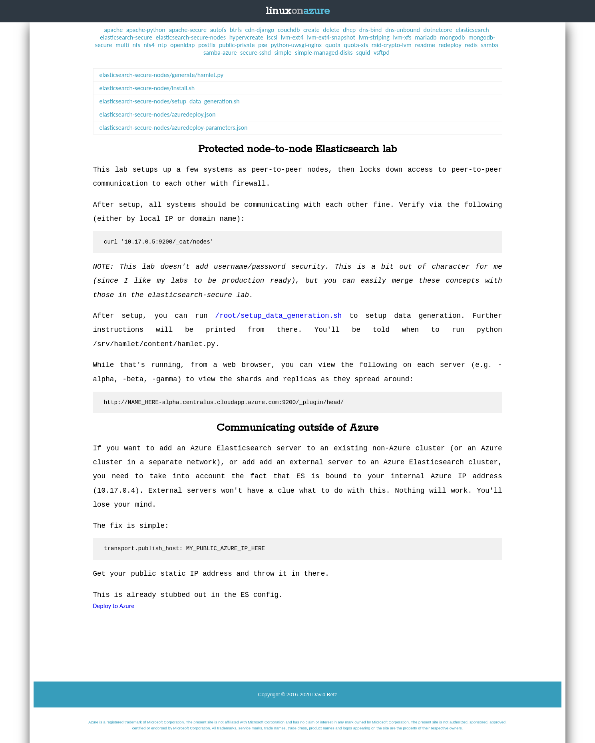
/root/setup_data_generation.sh (278, 316)
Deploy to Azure (114, 606)
